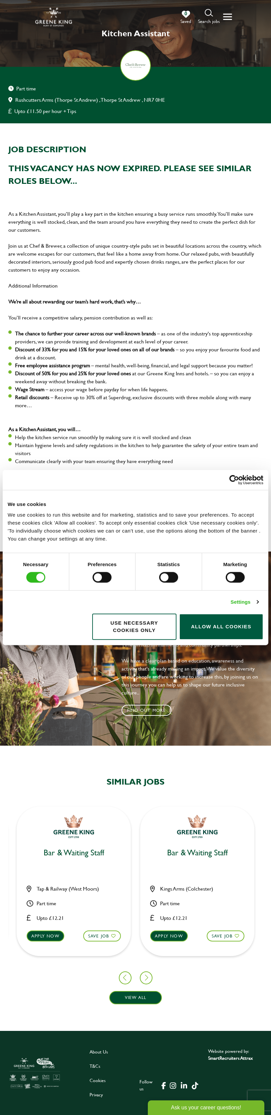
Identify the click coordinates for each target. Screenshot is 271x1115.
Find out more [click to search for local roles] (146, 710)
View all (135, 997)
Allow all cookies (221, 626)
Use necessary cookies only (134, 626)
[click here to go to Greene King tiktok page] (195, 1085)
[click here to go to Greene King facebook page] (164, 1085)
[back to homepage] (54, 17)
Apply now (107, 935)
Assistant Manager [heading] (135, 853)
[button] (209, 17)
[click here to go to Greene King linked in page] (184, 1085)
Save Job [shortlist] (36, 935)
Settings (241, 602)
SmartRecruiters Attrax (230, 1057)
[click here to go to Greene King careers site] (35, 1073)
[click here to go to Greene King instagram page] (173, 1085)
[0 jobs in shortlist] (186, 17)
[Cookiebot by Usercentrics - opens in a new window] (234, 480)
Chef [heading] (259, 853)
